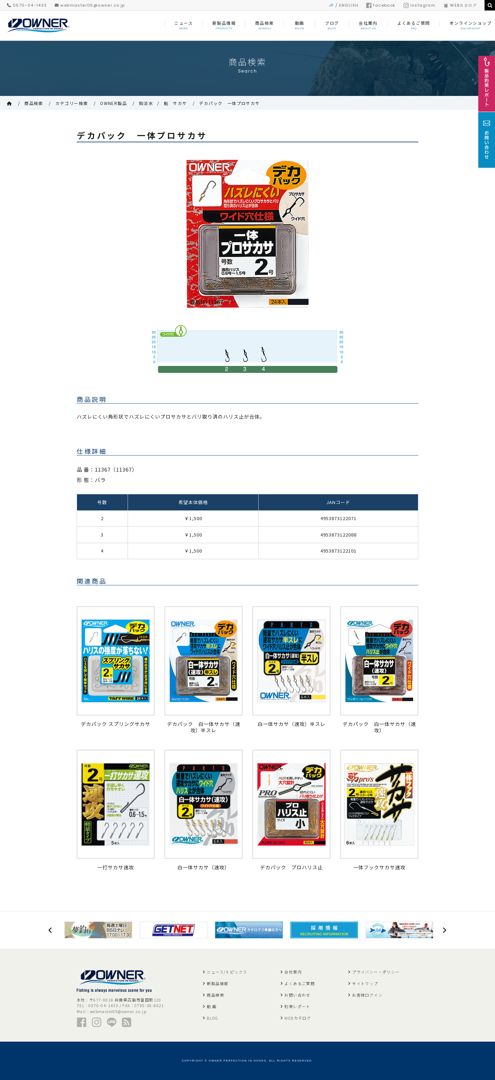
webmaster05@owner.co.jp (90, 5)
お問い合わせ (297, 995)
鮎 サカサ (175, 103)
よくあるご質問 (299, 983)
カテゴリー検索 (71, 103)
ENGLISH (349, 5)
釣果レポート (297, 1006)
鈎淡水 (146, 103)
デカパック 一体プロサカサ (229, 103)
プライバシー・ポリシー (375, 972)
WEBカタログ (460, 5)
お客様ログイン (367, 995)
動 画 (211, 1006)
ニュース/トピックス (227, 972)
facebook (380, 5)
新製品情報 (217, 983)
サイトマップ (365, 983)
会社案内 (293, 972)
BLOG (212, 1018)
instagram (419, 5)
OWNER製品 (113, 103)
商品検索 (33, 103)
